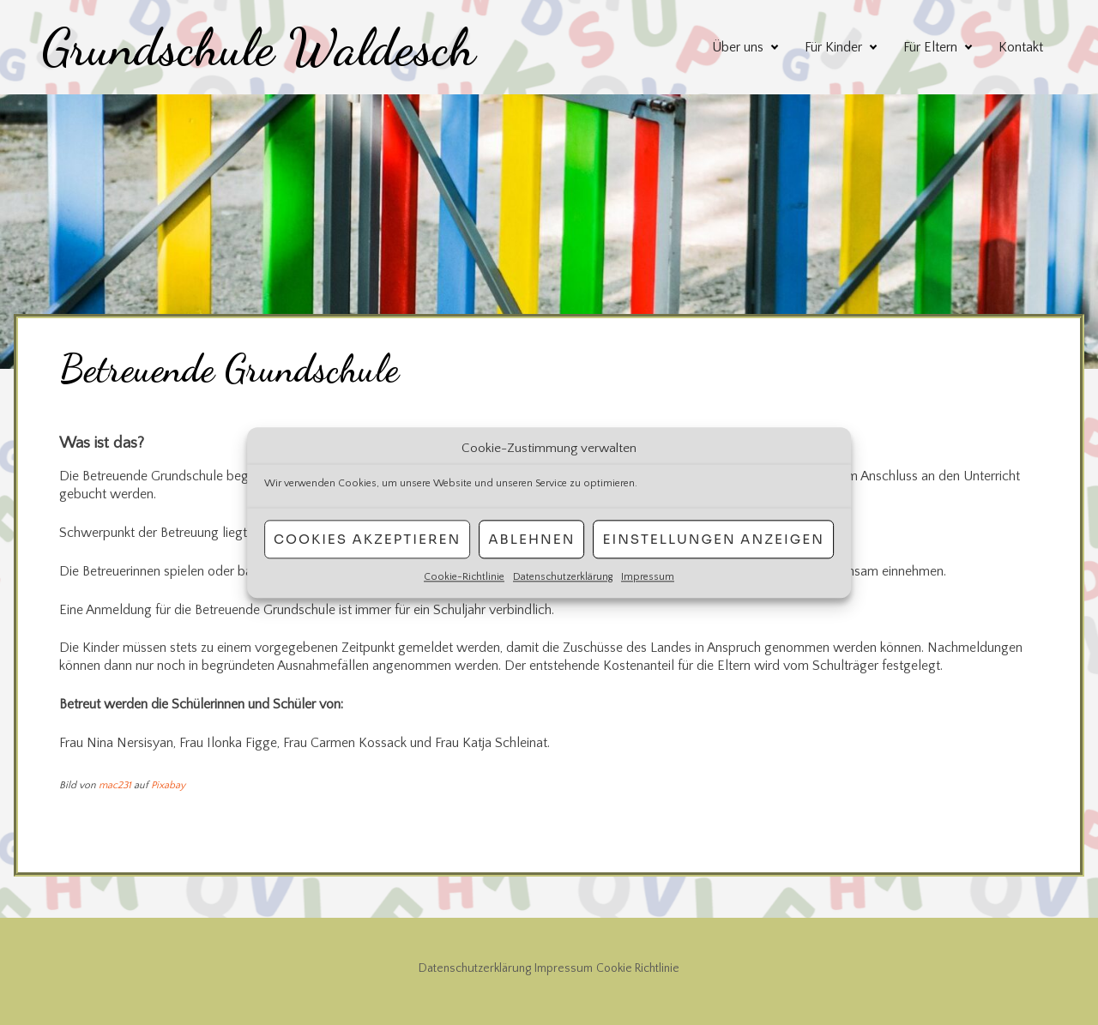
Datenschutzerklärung (562, 576)
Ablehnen (531, 539)
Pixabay (168, 785)
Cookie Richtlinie (637, 968)
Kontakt (1020, 47)
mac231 (115, 785)
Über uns (737, 47)
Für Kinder (833, 47)
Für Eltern (930, 47)
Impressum (647, 576)
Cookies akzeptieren (367, 539)
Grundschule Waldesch (258, 47)
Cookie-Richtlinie (464, 576)
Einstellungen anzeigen (713, 539)
